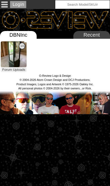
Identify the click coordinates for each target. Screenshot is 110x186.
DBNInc (18, 35)
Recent (91, 35)
